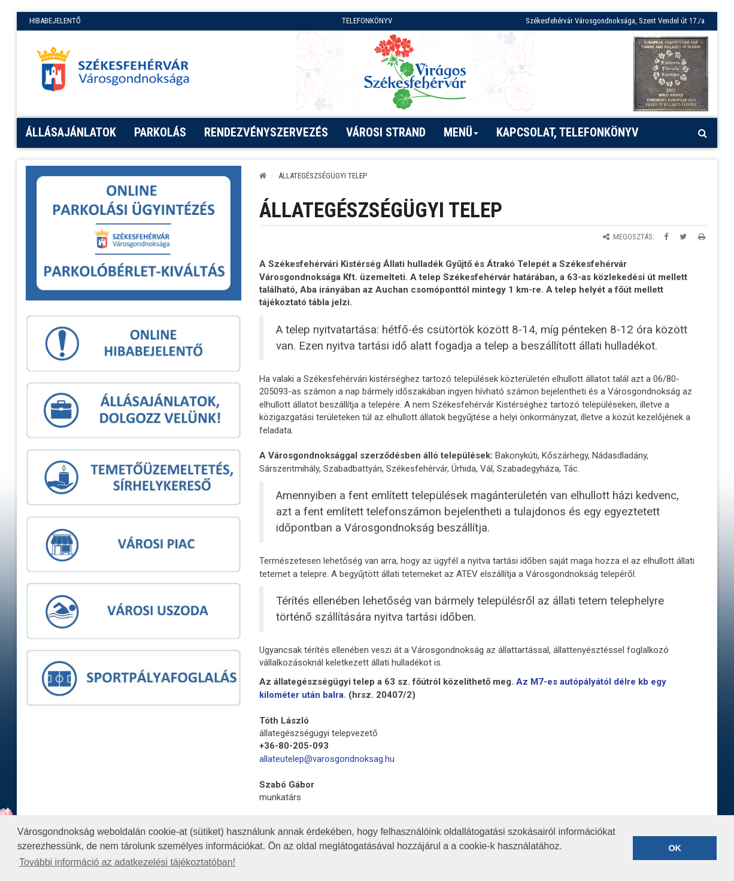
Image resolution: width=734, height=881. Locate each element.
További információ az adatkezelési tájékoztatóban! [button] (127, 862)
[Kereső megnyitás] (702, 133)
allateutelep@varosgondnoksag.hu (327, 759)
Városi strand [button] (386, 132)
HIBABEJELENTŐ (55, 20)
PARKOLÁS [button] (160, 132)
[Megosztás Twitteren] (683, 236)
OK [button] (674, 848)
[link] (327, 759)
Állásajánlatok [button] (71, 132)
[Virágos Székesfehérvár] (415, 71)
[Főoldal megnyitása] (118, 72)
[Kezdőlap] (262, 175)
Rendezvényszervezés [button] (266, 132)
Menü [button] (461, 136)
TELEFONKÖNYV (367, 20)
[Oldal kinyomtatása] (701, 236)
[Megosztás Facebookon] (666, 236)
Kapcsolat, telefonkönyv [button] (567, 132)
